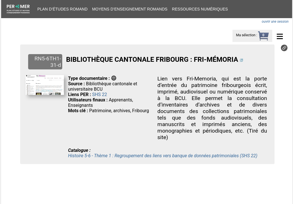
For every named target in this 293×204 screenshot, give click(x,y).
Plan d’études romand (63, 9)
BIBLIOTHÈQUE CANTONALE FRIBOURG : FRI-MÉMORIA (152, 59)
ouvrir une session (275, 22)
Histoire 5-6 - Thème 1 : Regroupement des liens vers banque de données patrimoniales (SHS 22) (162, 155)
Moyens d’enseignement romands (129, 9)
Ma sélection (245, 35)
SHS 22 (99, 94)
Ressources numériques (200, 9)
